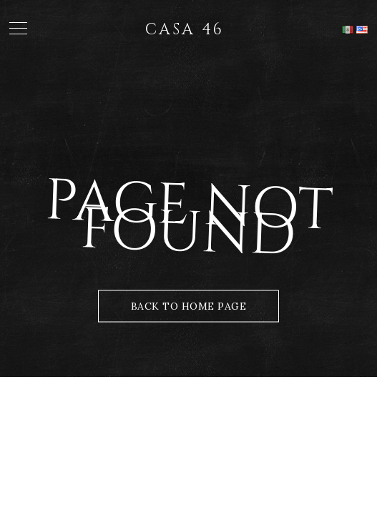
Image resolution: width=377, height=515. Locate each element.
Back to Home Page (189, 306)
